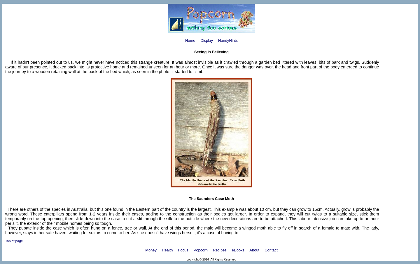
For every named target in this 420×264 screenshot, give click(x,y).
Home (190, 40)
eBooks (238, 250)
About (254, 250)
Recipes (220, 250)
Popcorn (201, 250)
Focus (183, 250)
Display (207, 40)
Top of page (14, 241)
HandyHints (228, 40)
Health (167, 250)
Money (151, 250)
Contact (271, 250)
